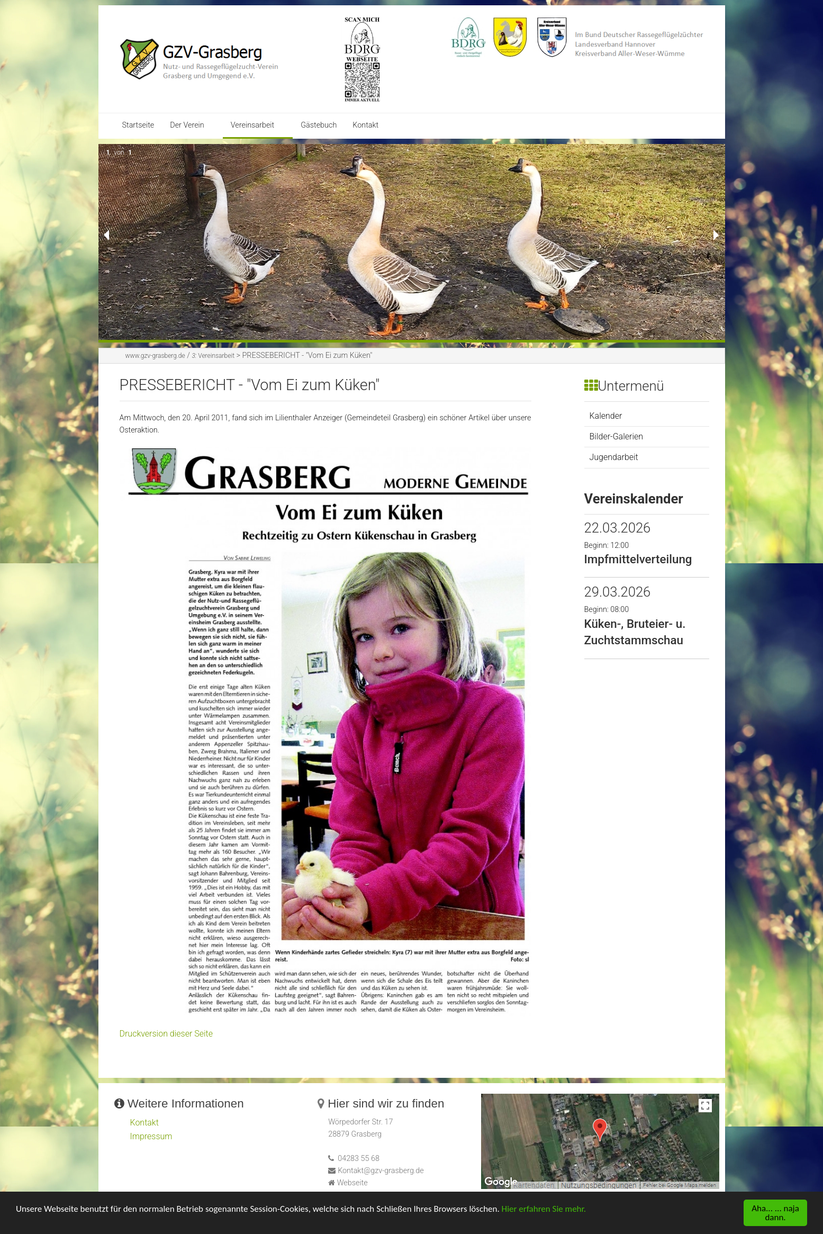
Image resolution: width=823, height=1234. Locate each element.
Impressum (151, 1136)
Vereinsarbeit (252, 125)
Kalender (606, 416)
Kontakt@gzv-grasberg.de (381, 1170)
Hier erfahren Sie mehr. (544, 1209)
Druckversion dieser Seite (166, 1034)
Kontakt (365, 125)
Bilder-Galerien (617, 436)
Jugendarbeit (614, 457)
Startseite (138, 125)
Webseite (352, 1182)
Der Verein (187, 125)
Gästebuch (319, 125)
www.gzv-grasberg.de (155, 355)
